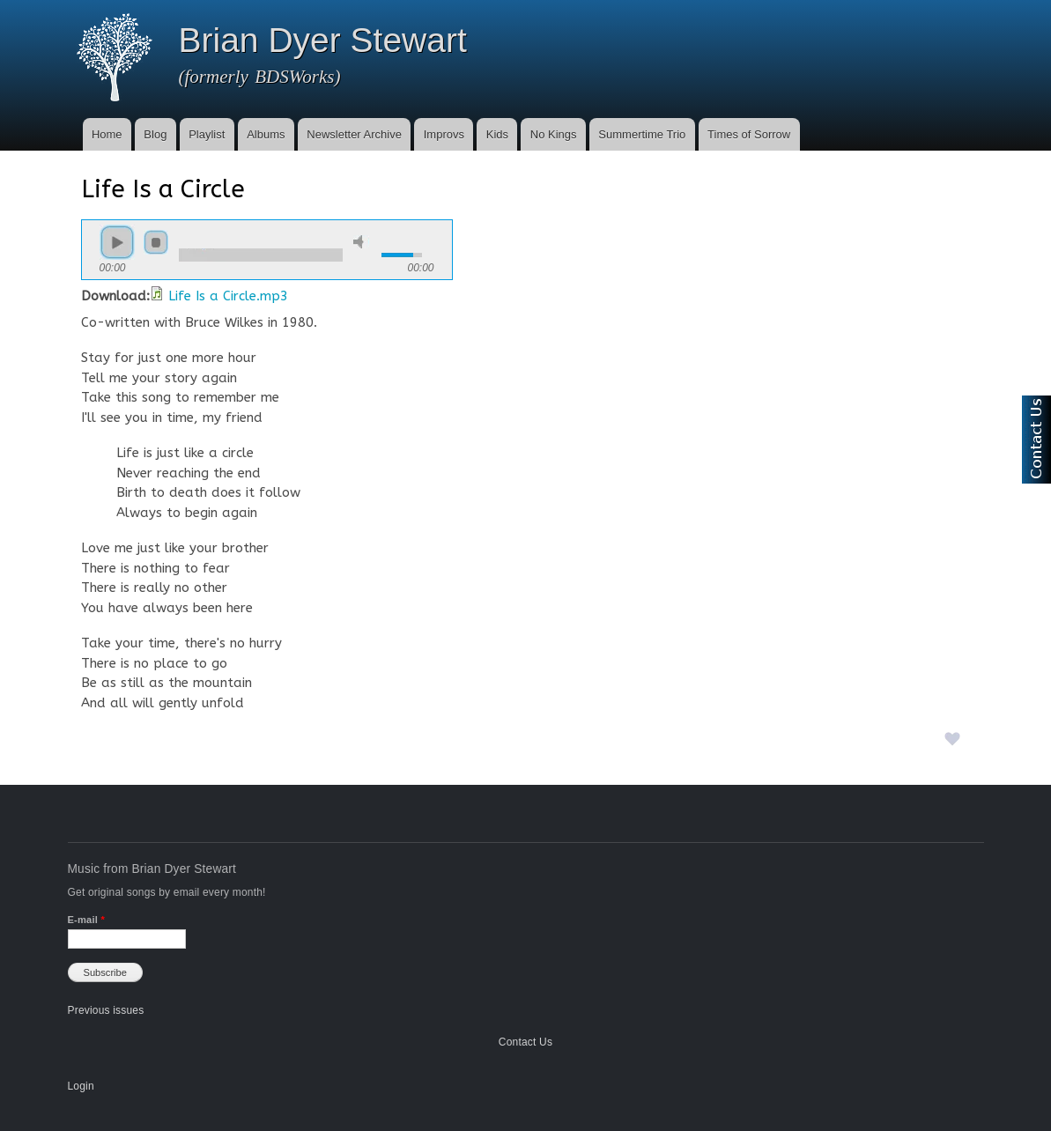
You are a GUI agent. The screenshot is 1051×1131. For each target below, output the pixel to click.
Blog (155, 134)
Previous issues (106, 1010)
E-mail (86, 919)
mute (361, 241)
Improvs (444, 134)
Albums (266, 134)
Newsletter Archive (354, 134)
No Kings (553, 134)
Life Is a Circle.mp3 (228, 296)
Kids (497, 134)
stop (156, 242)
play (117, 242)
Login (81, 1086)
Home (107, 134)
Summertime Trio (641, 134)
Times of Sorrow (748, 134)
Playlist (207, 134)
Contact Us (525, 1042)
